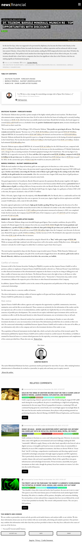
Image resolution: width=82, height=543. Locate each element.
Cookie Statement (47, 540)
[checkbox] (2, 529)
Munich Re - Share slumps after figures (21, 83)
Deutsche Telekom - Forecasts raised (20, 79)
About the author (7, 372)
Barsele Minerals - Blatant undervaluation (23, 81)
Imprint (31, 540)
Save (41, 533)
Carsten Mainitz (32, 62)
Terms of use (38, 339)
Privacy (37, 540)
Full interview (22, 100)
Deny (69, 533)
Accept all (13, 533)
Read (25, 417)
